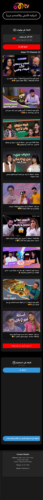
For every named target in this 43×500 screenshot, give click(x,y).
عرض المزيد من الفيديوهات (21, 346)
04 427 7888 (25, 465)
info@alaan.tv (25, 468)
